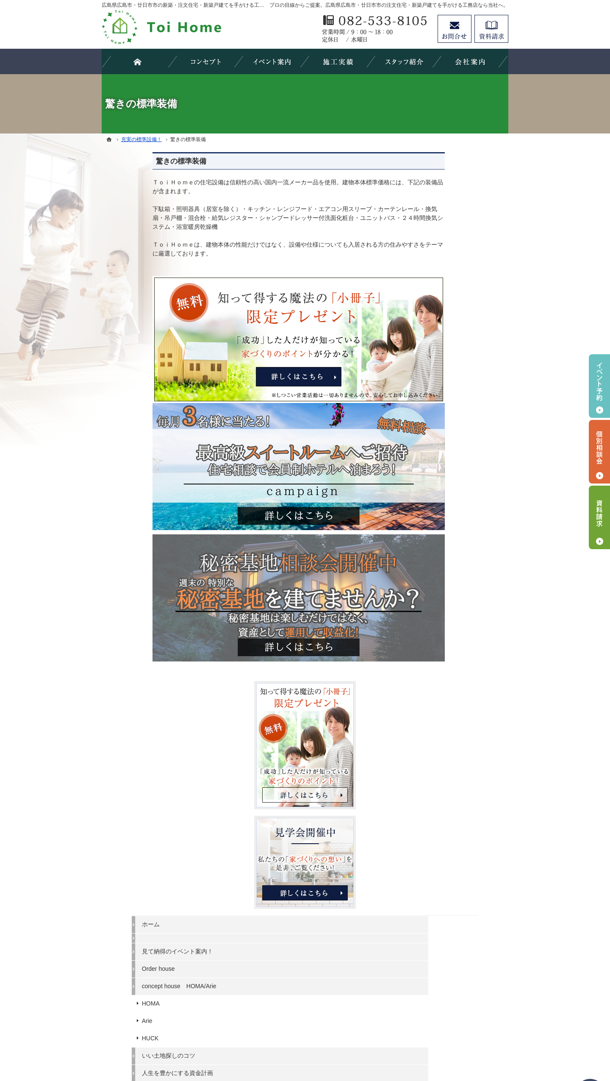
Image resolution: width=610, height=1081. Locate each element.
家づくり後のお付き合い (449, 665)
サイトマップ (434, 821)
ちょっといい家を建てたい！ (455, 561)
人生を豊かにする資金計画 (452, 544)
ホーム (426, 395)
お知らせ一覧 (434, 787)
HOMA (426, 474)
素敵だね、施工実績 (443, 578)
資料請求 (491, 29)
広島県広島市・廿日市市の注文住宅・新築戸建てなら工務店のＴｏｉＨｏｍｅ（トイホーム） (347, 1044)
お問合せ (454, 29)
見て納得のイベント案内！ (452, 423)
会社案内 (429, 682)
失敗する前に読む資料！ (449, 752)
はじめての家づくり (443, 631)
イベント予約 (599, 386)
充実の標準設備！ (440, 613)
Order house (433, 439)
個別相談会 (599, 452)
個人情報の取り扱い (443, 804)
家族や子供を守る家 (443, 648)
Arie (422, 492)
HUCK (425, 509)
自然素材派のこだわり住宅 (452, 596)
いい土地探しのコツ (443, 526)
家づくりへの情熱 (440, 700)
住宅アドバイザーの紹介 (449, 717)
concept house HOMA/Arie (454, 457)
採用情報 (429, 734)
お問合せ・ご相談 (440, 769)
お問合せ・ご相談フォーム (457, 1008)
